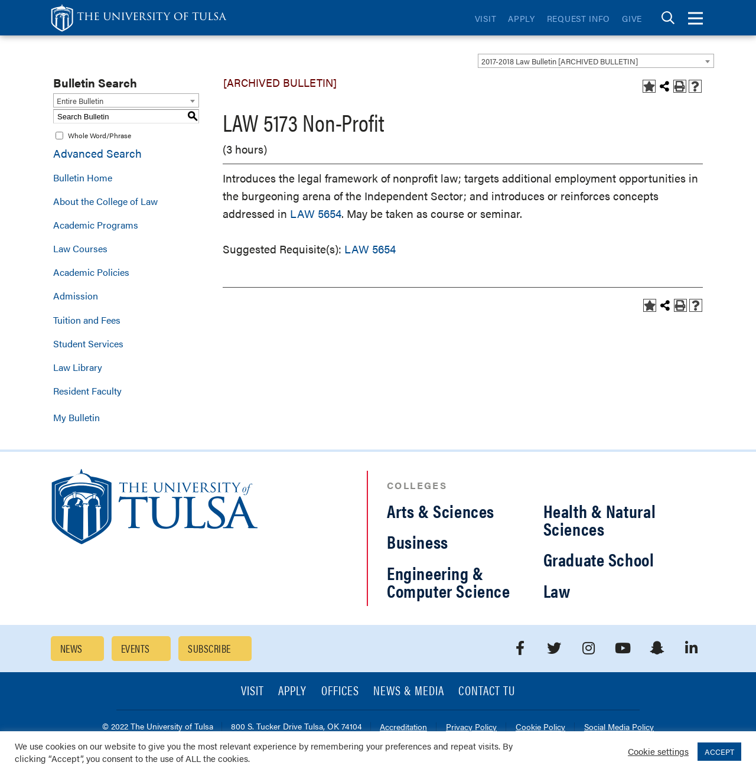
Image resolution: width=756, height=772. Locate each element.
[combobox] (596, 61)
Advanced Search (97, 153)
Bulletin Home (82, 177)
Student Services (88, 343)
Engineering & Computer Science (448, 581)
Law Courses (80, 248)
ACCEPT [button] (719, 751)
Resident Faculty (87, 391)
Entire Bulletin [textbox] (80, 100)
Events (135, 648)
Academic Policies (91, 272)
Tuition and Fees (86, 320)
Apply (521, 18)
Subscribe (209, 648)
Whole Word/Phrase (99, 135)
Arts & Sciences (440, 510)
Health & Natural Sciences (599, 519)
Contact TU (486, 691)
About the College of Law (105, 201)
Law (557, 590)
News (71, 648)
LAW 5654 (315, 213)
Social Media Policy (619, 727)
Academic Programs (95, 225)
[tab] (668, 18)
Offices (340, 691)
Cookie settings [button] (658, 751)
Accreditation (403, 727)
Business (417, 541)
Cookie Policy (540, 727)
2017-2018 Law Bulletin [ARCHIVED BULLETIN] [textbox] (559, 61)
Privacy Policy (471, 727)
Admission (75, 295)
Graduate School (598, 559)
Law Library (77, 367)
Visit (486, 18)
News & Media (409, 691)
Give (632, 18)
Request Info (578, 18)
